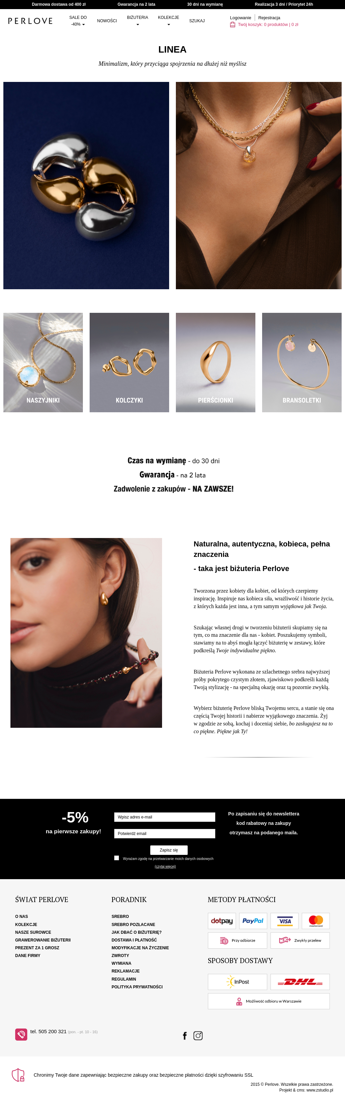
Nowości (107, 21)
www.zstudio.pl (320, 1090)
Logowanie (240, 17)
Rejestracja (269, 17)
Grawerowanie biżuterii (43, 940)
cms (300, 1090)
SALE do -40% (78, 21)
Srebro (120, 916)
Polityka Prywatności (137, 987)
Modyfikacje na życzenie (140, 948)
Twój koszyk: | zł (264, 24)
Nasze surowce (33, 932)
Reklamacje (125, 971)
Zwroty (120, 955)
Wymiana (121, 963)
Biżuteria (137, 20)
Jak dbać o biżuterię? (137, 932)
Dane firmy (27, 955)
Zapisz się (169, 850)
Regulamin (124, 979)
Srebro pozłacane (133, 924)
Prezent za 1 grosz (37, 948)
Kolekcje (168, 20)
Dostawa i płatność (134, 940)
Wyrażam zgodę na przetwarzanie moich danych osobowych (168, 859)
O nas (21, 916)
